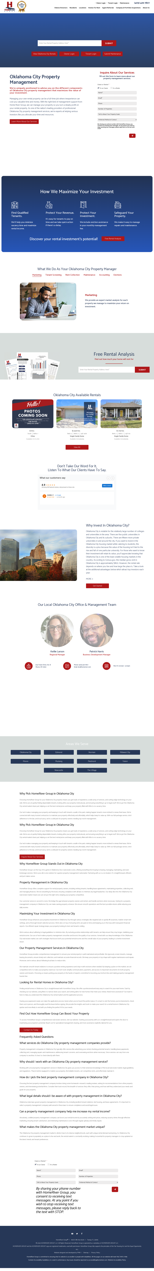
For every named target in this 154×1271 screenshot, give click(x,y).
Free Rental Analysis (113, 238)
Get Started (97, 586)
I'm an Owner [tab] (104, 88)
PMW (79, 1252)
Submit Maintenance (112, 54)
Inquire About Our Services (32, 857)
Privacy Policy (95, 1252)
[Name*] (117, 92)
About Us (146, 7)
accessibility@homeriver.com (97, 1260)
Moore (25, 761)
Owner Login (100, 3)
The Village (91, 770)
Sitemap (85, 1252)
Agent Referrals (108, 7)
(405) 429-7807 (142, 3)
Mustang (58, 761)
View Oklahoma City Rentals (44, 54)
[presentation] (112, 135)
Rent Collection (72, 275)
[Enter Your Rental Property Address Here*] (70, 43)
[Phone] (117, 103)
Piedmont (92, 761)
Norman (92, 752)
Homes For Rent (94, 7)
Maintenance (124, 3)
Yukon (125, 761)
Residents (73, 7)
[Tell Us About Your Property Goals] (117, 114)
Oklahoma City (26, 752)
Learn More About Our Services (24, 121)
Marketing (36, 275)
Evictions (118, 275)
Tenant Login (113, 3)
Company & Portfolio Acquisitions (128, 7)
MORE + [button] (89, 579)
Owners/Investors (60, 7)
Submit (109, 43)
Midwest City (125, 752)
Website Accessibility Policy (117, 1260)
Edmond (58, 752)
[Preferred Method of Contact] (117, 119)
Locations (82, 7)
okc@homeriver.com (84, 667)
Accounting (104, 275)
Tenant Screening (53, 275)
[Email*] (117, 98)
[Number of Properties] (117, 109)
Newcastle (59, 770)
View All (77, 447)
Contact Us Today (31, 1030)
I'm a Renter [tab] (116, 88)
